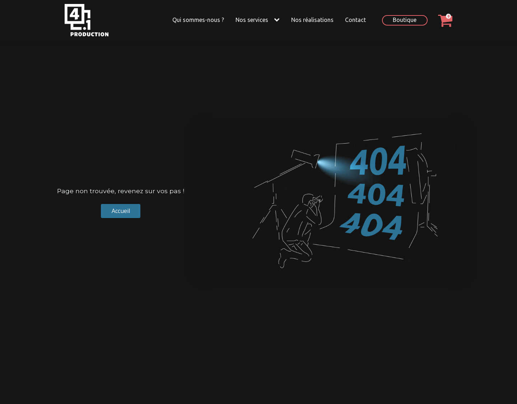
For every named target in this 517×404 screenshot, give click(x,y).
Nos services (252, 20)
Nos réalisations (312, 20)
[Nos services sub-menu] (278, 20)
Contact (355, 20)
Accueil (121, 211)
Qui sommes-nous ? (198, 20)
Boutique (404, 20)
